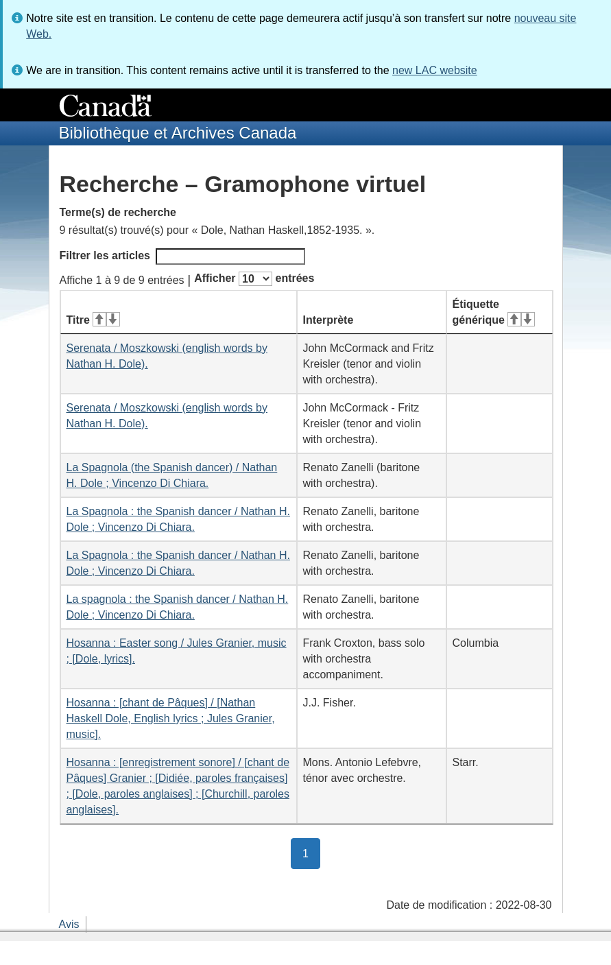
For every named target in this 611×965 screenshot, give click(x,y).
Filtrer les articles (183, 256)
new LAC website (434, 70)
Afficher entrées (254, 279)
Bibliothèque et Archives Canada (178, 132)
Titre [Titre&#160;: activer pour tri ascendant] (93, 320)
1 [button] (311, 852)
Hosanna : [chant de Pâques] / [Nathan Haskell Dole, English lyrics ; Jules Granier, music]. (171, 718)
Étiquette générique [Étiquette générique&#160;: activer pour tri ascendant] (494, 312)
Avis (69, 924)
